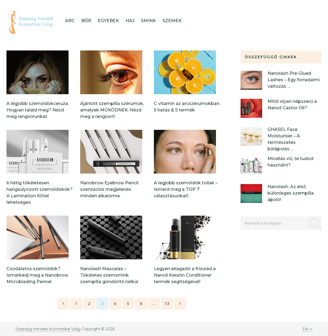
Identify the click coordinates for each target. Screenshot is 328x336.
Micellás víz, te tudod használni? (290, 162)
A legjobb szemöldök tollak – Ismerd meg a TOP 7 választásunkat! (186, 189)
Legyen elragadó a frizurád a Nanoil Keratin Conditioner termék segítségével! (185, 275)
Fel (307, 329)
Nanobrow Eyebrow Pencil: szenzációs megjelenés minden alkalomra (109, 189)
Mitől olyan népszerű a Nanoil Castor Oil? (292, 104)
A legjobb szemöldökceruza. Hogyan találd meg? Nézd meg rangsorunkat (37, 110)
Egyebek (108, 20)
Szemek (172, 20)
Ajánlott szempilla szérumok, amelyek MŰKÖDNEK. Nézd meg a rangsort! (112, 110)
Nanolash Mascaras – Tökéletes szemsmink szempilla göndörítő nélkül (109, 275)
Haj (130, 20)
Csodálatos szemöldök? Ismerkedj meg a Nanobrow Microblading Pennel (37, 275)
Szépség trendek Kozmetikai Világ (47, 329)
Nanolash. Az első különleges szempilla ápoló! (291, 193)
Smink (148, 20)
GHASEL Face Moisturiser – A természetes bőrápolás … (284, 139)
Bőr (86, 20)
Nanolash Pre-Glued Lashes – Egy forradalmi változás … (294, 80)
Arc (70, 20)
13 (167, 303)
